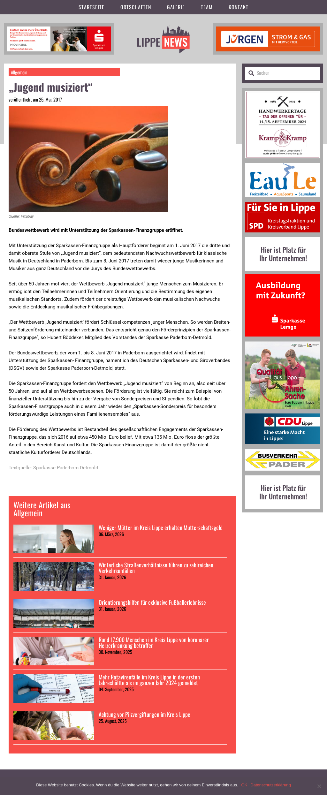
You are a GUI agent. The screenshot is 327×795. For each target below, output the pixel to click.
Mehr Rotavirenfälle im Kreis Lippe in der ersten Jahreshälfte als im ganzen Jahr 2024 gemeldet (149, 680)
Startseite (91, 7)
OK (244, 785)
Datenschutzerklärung (270, 785)
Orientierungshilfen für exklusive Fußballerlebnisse (152, 602)
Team (207, 7)
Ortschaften (135, 7)
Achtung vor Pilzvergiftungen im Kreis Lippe (144, 714)
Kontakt (238, 7)
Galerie (176, 7)
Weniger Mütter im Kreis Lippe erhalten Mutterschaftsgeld (161, 527)
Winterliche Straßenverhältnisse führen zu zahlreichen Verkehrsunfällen (156, 568)
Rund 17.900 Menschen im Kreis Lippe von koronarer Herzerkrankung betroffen (154, 642)
